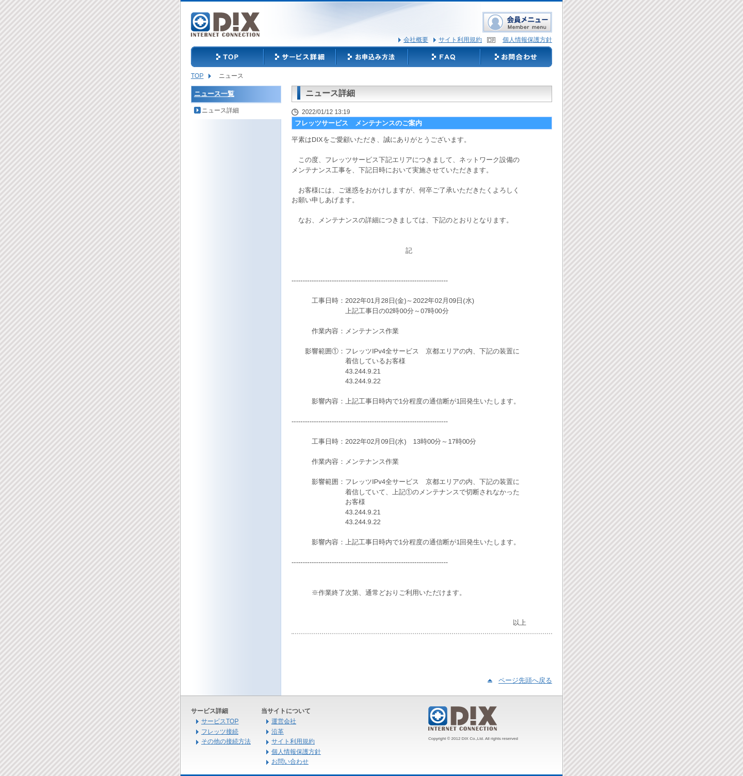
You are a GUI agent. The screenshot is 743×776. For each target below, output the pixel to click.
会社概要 (415, 39)
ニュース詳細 (220, 110)
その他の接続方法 (226, 741)
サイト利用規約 (460, 39)
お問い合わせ (290, 761)
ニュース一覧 (214, 94)
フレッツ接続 (219, 731)
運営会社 (283, 721)
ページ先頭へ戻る (525, 680)
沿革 (277, 731)
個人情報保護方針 (527, 39)
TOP (197, 75)
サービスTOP (219, 721)
